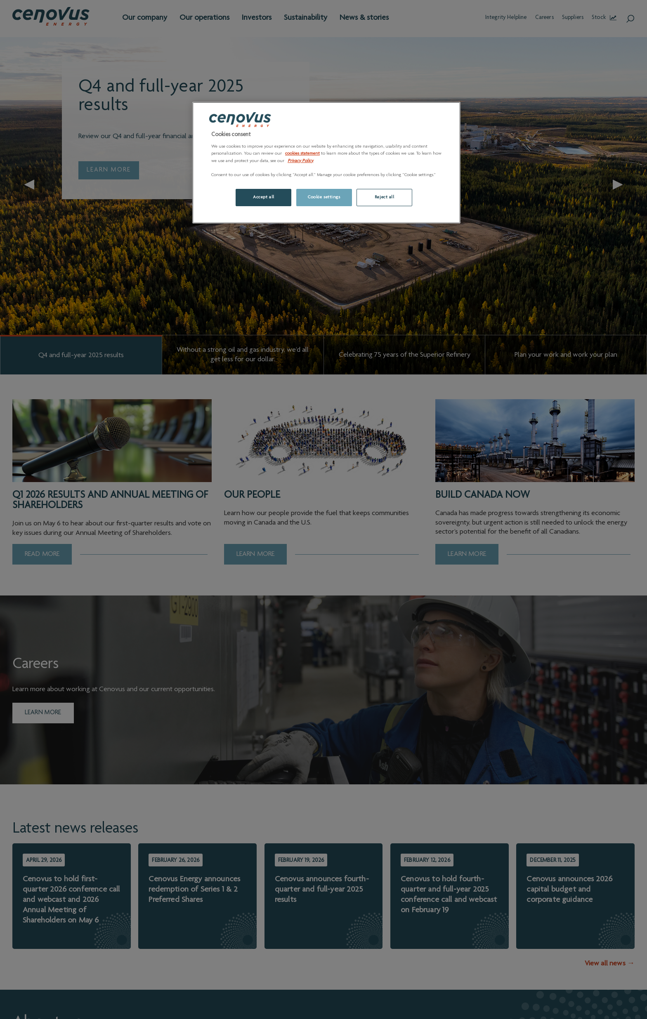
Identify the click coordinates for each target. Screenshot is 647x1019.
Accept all (263, 197)
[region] (326, 163)
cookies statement (302, 153)
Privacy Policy (300, 161)
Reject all (384, 197)
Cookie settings (324, 197)
